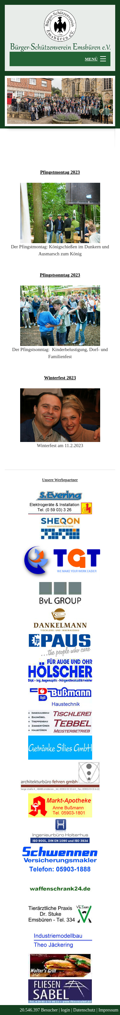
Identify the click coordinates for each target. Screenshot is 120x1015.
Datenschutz (84, 1010)
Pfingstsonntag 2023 (60, 275)
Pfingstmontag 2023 (60, 172)
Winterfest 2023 (60, 377)
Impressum (108, 1010)
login (65, 1010)
